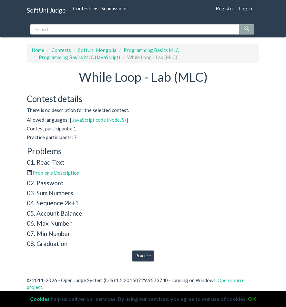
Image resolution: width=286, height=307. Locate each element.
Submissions (114, 8)
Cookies (40, 299)
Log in (245, 8)
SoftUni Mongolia (97, 50)
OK (252, 299)
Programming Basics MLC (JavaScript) (79, 57)
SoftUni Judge (46, 10)
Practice (143, 255)
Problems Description (56, 173)
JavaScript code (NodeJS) (99, 120)
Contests (85, 8)
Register (225, 8)
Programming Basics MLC (151, 50)
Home (38, 50)
